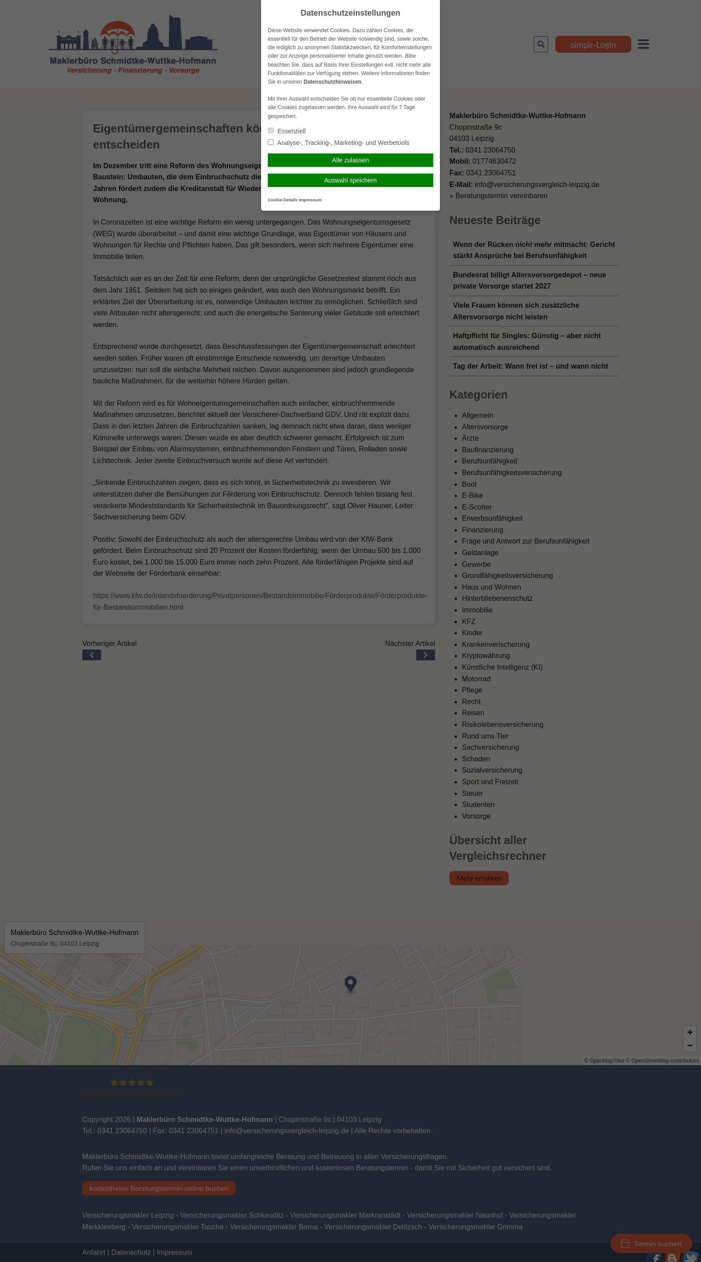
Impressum (310, 199)
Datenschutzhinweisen (332, 82)
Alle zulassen (350, 160)
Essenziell (287, 131)
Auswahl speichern (350, 180)
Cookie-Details (283, 199)
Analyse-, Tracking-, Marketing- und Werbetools (339, 142)
